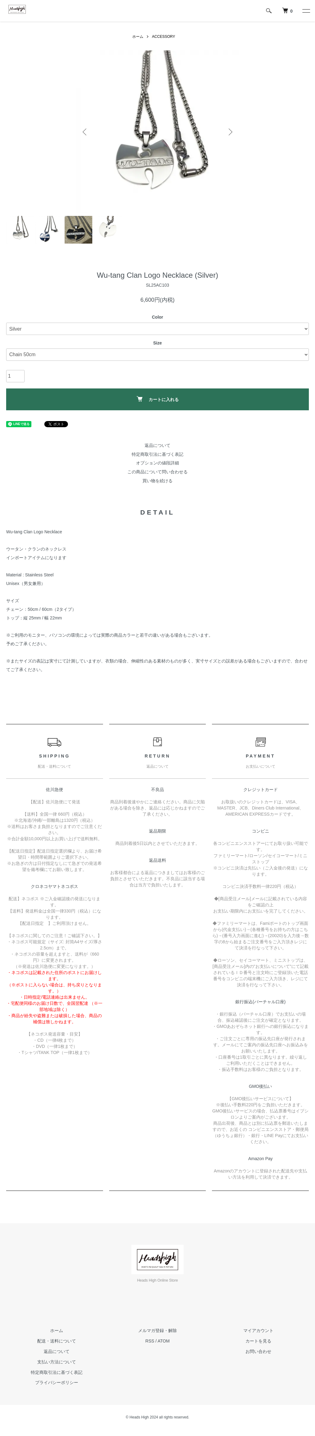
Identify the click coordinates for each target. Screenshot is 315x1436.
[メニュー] (306, 11)
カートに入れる (158, 399)
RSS (150, 1341)
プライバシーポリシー (56, 1382)
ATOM (163, 1341)
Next (229, 132)
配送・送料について (56, 1341)
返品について (157, 445)
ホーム (137, 36)
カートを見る (258, 1341)
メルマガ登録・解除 (157, 1330)
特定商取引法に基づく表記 (157, 454)
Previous (85, 132)
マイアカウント (258, 1330)
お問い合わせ (258, 1351)
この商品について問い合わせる (157, 471)
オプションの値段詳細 (157, 462)
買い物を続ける (157, 480)
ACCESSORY (163, 36)
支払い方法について (56, 1361)
